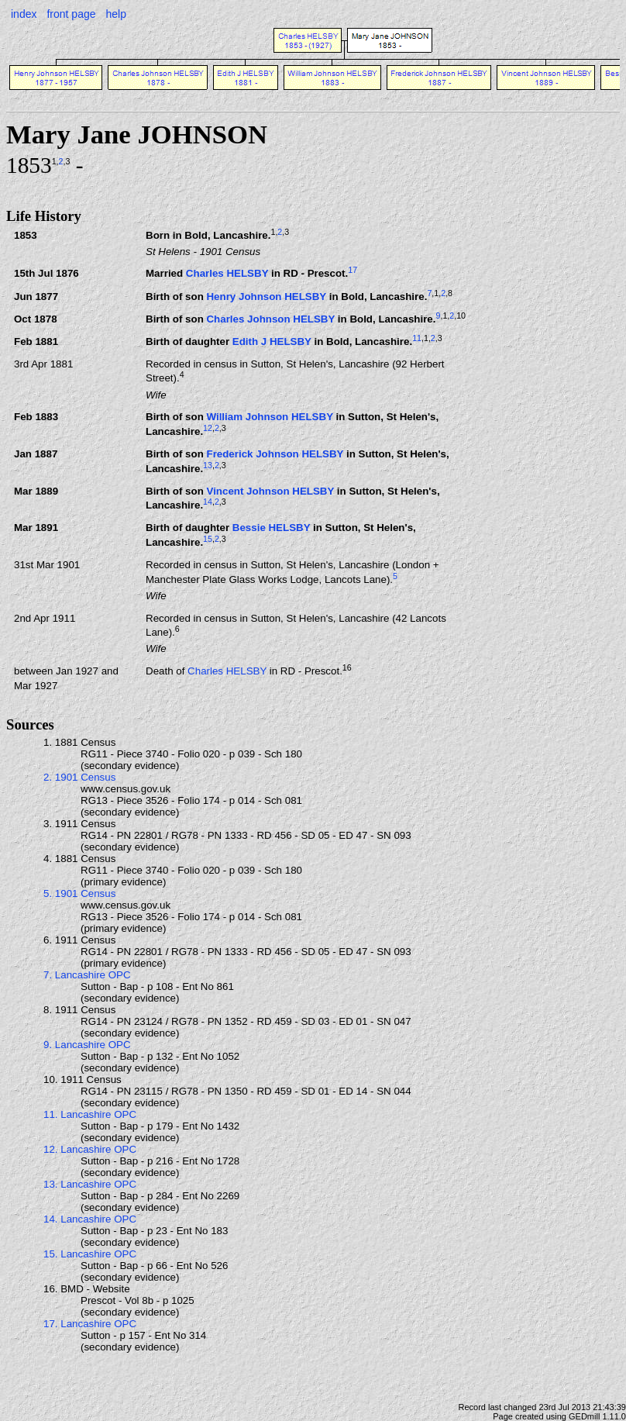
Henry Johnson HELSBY (266, 296)
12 (207, 428)
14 (207, 501)
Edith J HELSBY (271, 341)
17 (352, 269)
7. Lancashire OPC (87, 975)
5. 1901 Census (79, 893)
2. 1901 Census (79, 777)
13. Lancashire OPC (89, 1184)
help (115, 14)
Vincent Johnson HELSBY (270, 491)
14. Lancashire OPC (89, 1219)
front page (70, 14)
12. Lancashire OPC (89, 1149)
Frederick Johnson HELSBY (274, 454)
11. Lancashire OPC (89, 1114)
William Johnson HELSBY (269, 417)
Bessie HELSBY (271, 527)
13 (207, 465)
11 (416, 338)
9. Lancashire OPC (87, 1044)
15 (207, 538)
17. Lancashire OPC (89, 1324)
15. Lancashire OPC (89, 1254)
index (23, 14)
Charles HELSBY (227, 274)
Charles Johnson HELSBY (270, 319)
